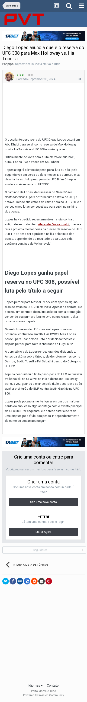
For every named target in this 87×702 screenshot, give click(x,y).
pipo (10, 64)
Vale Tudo (54, 64)
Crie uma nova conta (43, 502)
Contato (53, 685)
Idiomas (36, 685)
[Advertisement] (43, 635)
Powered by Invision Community (43, 695)
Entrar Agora (43, 531)
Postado (35, 79)
